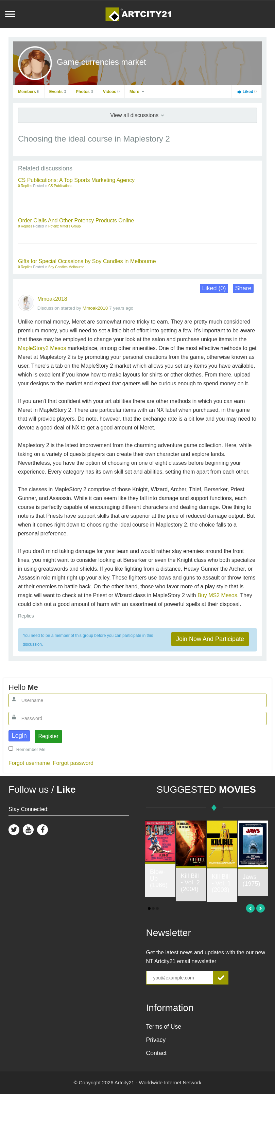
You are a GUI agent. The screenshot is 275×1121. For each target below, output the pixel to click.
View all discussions (137, 115)
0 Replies (25, 186)
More (137, 91)
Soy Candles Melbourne (66, 267)
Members (28, 91)
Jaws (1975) (251, 880)
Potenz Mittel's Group (64, 226)
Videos (111, 91)
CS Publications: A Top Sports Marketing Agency (76, 180)
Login (19, 735)
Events (57, 91)
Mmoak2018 (52, 299)
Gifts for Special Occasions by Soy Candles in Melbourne (87, 261)
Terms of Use (164, 1026)
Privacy (156, 1039)
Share (243, 288)
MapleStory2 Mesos (42, 348)
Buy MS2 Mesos (217, 595)
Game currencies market (101, 62)
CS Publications (60, 186)
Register (48, 736)
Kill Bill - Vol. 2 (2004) (190, 882)
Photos (84, 91)
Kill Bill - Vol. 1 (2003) (221, 883)
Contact (156, 1053)
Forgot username (29, 763)
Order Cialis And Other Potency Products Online (76, 220)
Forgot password (73, 763)
